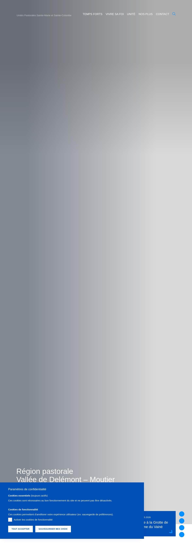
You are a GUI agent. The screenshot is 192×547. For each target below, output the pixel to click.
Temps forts (92, 14)
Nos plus (146, 14)
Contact (162, 14)
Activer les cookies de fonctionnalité (33, 519)
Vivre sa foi (115, 14)
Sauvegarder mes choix (53, 529)
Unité (131, 14)
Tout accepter (20, 529)
